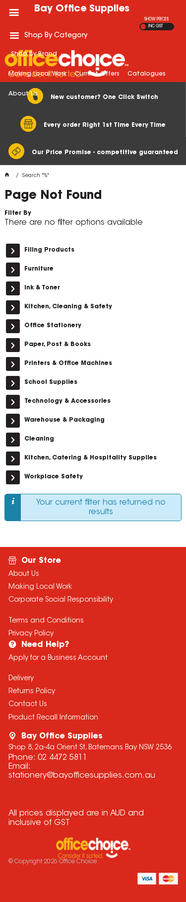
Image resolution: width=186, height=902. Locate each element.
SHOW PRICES (156, 19)
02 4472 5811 (62, 758)
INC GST (155, 26)
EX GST (143, 26)
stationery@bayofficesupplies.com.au (81, 776)
